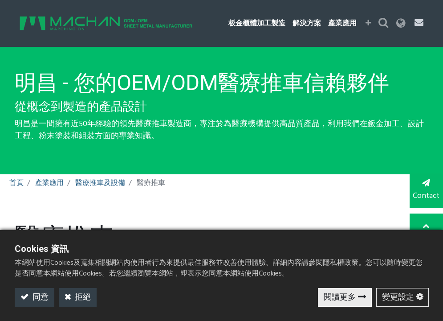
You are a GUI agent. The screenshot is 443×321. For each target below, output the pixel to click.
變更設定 (398, 297)
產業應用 (49, 183)
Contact (425, 191)
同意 (40, 297)
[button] (369, 24)
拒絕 (82, 297)
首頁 (16, 183)
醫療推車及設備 (100, 183)
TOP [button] (425, 227)
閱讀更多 (340, 297)
